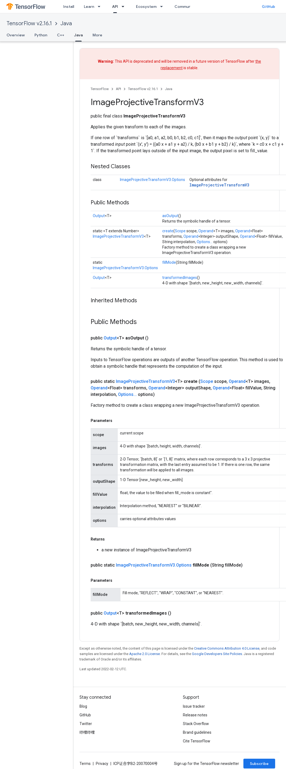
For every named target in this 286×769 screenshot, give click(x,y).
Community (185, 6)
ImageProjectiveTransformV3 (219, 185)
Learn (89, 6)
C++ (60, 35)
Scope (180, 231)
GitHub (268, 6)
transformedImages (179, 277)
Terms (85, 763)
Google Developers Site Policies (217, 654)
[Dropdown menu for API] (124, 6)
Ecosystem (146, 6)
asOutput (170, 216)
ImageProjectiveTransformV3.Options (152, 179)
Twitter (86, 724)
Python (40, 35)
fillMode (169, 262)
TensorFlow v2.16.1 (29, 23)
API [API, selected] (115, 6)
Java (66, 23)
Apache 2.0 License (144, 654)
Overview (16, 35)
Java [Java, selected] (78, 35)
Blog (83, 706)
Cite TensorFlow (196, 741)
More (97, 35)
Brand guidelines (197, 732)
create (167, 231)
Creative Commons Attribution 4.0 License (226, 648)
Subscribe (259, 763)
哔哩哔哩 (87, 732)
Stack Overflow (196, 724)
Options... (204, 242)
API (118, 89)
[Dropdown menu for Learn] (100, 6)
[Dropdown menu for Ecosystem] (163, 6)
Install (68, 6)
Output (99, 216)
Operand (205, 231)
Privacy (102, 763)
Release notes (195, 715)
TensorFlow (100, 89)
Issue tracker (194, 706)
